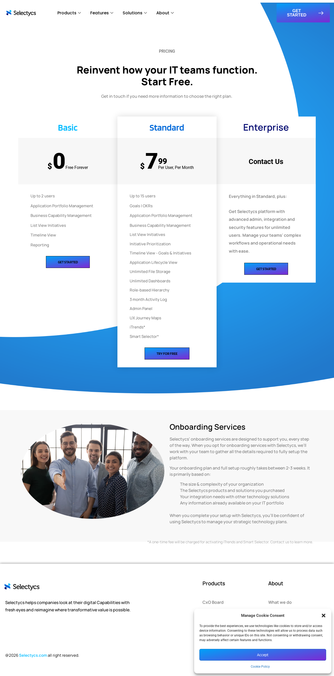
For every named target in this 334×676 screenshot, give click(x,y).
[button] (323, 615)
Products (69, 13)
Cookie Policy (260, 666)
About (165, 13)
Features (101, 13)
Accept (263, 655)
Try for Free (167, 353)
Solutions (135, 13)
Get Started (68, 262)
